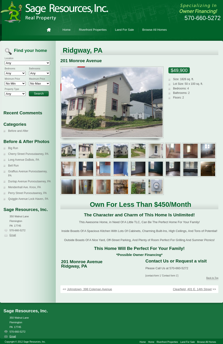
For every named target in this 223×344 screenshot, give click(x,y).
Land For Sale (124, 29)
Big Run (13, 148)
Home (51, 30)
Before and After (18, 131)
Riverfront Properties (93, 29)
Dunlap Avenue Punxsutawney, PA (29, 181)
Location (9, 58)
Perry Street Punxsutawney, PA (27, 193)
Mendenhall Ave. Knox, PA (24, 187)
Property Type (12, 89)
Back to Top (212, 278)
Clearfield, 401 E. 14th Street (192, 289)
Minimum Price (12, 79)
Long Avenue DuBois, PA (23, 159)
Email (13, 235)
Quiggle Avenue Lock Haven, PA (28, 199)
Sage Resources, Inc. (58, 11)
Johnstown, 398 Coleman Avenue (89, 289)
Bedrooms (10, 69)
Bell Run (13, 165)
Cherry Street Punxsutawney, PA (28, 154)
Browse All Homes (154, 29)
